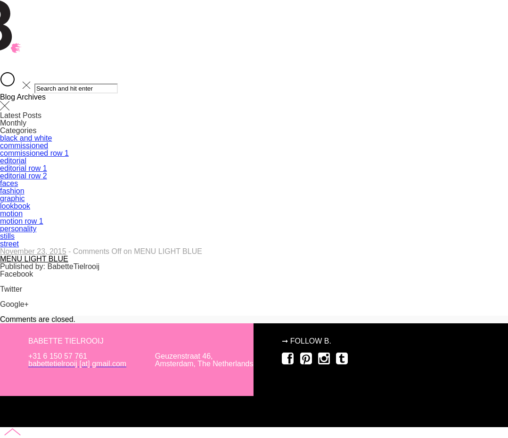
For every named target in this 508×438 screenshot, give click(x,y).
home (254, 166)
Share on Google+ (30, 312)
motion (254, 272)
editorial (253, 219)
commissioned (254, 245)
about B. (254, 192)
